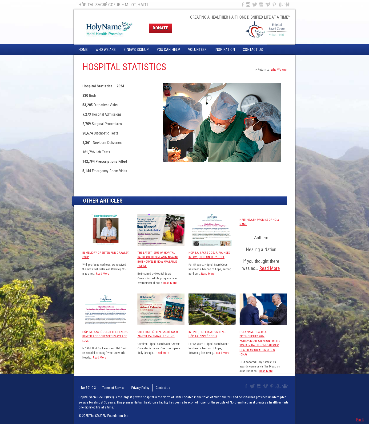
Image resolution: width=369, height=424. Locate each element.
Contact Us (253, 49)
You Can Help (168, 49)
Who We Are (106, 49)
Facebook (242, 4)
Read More (102, 273)
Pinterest (274, 4)
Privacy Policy (131, 386)
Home (83, 49)
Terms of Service (107, 386)
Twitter (254, 4)
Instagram (248, 4)
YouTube (261, 4)
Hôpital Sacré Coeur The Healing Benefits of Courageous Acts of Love (105, 336)
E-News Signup (136, 49)
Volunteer (197, 49)
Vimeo (268, 4)
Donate (160, 28)
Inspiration (225, 49)
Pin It (360, 419)
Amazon (280, 4)
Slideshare (288, 4)
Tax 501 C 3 (85, 386)
